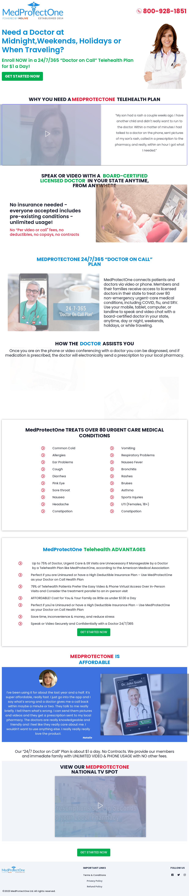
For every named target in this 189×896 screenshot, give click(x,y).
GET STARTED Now (93, 632)
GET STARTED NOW (22, 75)
